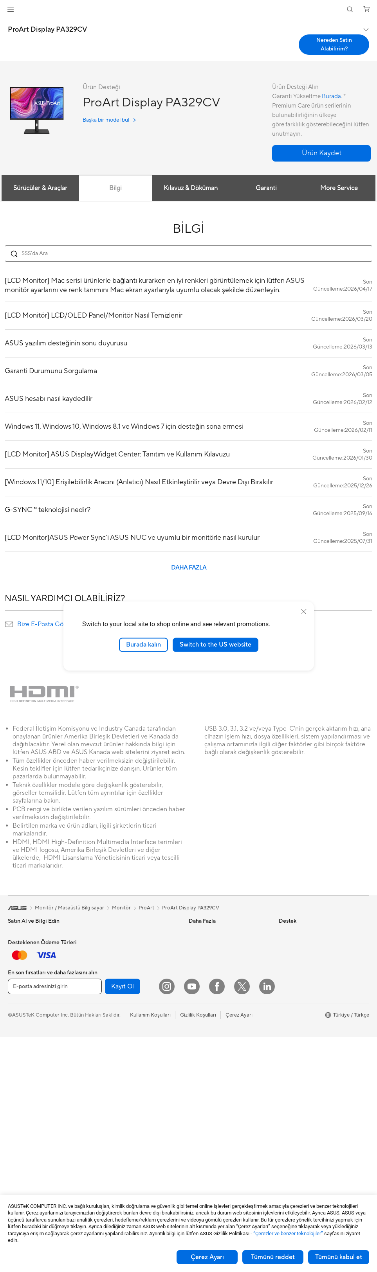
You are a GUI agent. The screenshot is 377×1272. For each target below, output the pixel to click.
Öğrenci (17, 1016)
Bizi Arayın (201, 1097)
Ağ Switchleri (112, 1057)
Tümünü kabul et (338, 1257)
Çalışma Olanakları (300, 1085)
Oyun (14, 992)
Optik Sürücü (112, 956)
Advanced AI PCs (209, 991)
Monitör (17, 1051)
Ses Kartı (107, 980)
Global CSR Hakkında (304, 980)
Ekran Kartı (21, 1157)
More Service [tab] (340, 188)
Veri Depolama (114, 944)
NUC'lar (17, 1110)
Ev (11, 969)
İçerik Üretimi (23, 1004)
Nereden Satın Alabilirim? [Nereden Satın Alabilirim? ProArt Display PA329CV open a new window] (334, 44)
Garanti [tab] (266, 188)
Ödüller (287, 956)
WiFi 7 (104, 1004)
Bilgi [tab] (115, 188)
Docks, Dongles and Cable (127, 1151)
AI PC (195, 980)
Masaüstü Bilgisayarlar (34, 1098)
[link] (188, 10)
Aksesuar (18, 1027)
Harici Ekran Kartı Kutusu (126, 968)
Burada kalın (143, 645)
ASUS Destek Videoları (215, 1133)
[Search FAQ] (188, 253)
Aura (194, 1027)
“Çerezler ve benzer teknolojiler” (288, 1233)
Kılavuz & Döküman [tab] (191, 188)
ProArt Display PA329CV (47, 29)
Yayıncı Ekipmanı (116, 1139)
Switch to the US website (215, 645)
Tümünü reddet (273, 1257)
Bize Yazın (200, 1086)
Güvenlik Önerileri (209, 1109)
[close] (304, 612)
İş (10, 980)
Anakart (17, 1146)
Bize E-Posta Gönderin (49, 624)
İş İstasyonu (21, 1075)
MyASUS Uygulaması (213, 1121)
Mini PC (17, 1122)
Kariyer (287, 1097)
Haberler (289, 944)
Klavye (104, 1104)
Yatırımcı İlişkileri (298, 968)
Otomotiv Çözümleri (212, 956)
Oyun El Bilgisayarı (29, 945)
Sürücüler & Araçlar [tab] (40, 188)
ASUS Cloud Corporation (308, 1038)
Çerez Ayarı (207, 1257)
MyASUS (199, 1144)
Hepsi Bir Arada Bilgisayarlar (41, 1086)
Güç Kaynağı (111, 933)
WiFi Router (110, 1027)
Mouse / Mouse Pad (120, 1116)
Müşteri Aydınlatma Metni (308, 1062)
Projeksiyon (21, 1063)
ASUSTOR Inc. (295, 1027)
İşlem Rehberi (294, 1074)
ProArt (146, 908)
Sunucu (105, 1080)
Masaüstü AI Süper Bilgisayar (130, 1068)
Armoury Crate (206, 1015)
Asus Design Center (211, 933)
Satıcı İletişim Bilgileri (213, 1156)
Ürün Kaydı (202, 1074)
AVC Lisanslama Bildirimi (217, 1003)
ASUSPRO (201, 944)
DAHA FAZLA (188, 567)
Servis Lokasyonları (211, 1062)
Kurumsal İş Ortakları (303, 1003)
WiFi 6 (104, 1015)
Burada (331, 96)
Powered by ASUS (300, 1015)
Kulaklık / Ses (112, 1128)
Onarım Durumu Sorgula (217, 1050)
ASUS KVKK (293, 1050)
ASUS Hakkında (297, 933)
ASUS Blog (202, 968)
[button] (10, 9)
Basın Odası (292, 991)
